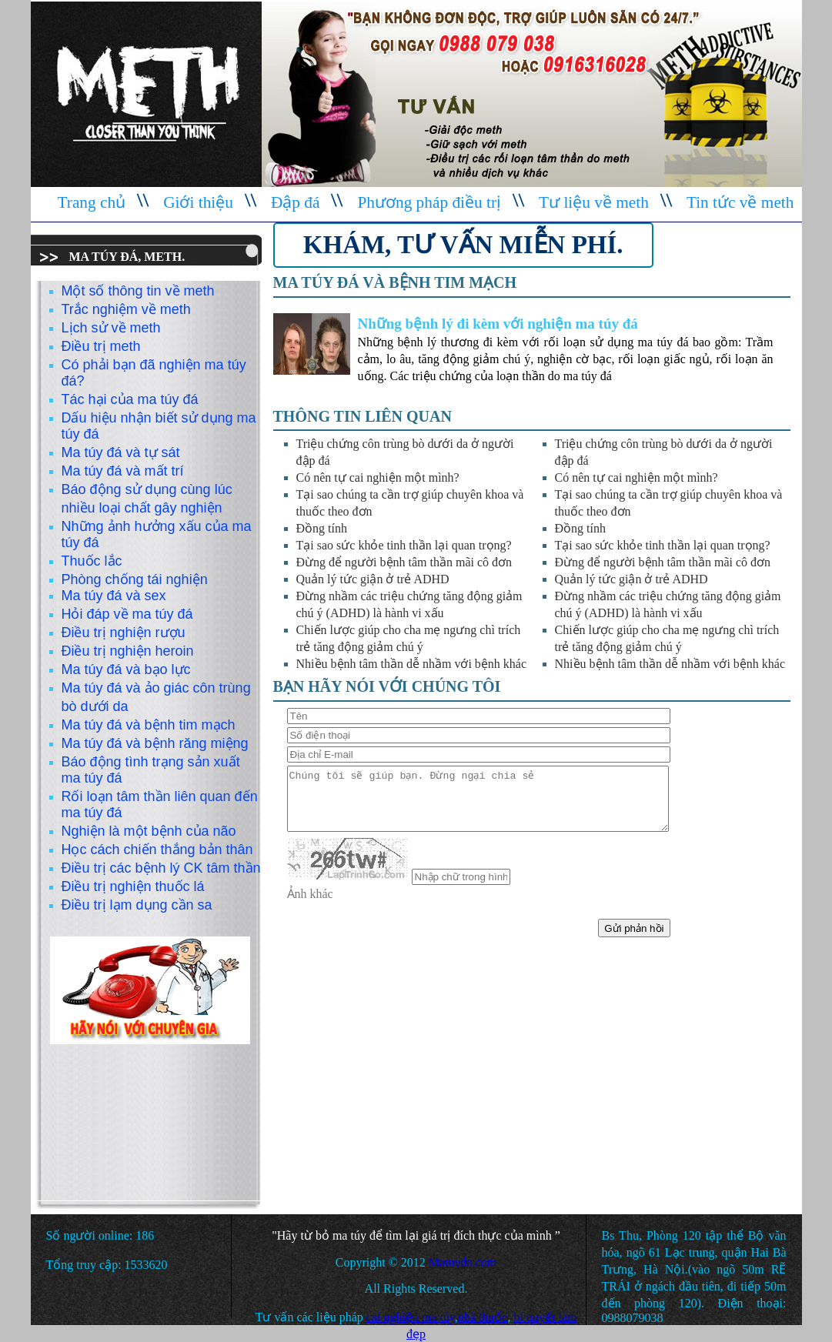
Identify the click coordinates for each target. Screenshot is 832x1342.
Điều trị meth (101, 346)
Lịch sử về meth (111, 328)
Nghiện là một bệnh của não (149, 831)
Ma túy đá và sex (114, 595)
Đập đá (295, 202)
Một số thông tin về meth (138, 291)
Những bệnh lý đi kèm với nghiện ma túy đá (498, 323)
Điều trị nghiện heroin (128, 651)
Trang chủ (92, 202)
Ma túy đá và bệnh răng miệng (155, 743)
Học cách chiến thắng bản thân (157, 849)
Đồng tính (321, 528)
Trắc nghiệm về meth (126, 309)
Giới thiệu (198, 202)
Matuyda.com (462, 1262)
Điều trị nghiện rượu (123, 632)
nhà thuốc (483, 1317)
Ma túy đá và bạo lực (126, 669)
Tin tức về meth (740, 202)
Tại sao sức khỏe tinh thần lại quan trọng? (404, 545)
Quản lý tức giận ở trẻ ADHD (372, 579)
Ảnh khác (310, 893)
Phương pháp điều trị (429, 202)
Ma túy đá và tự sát (121, 452)
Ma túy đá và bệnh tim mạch (149, 725)
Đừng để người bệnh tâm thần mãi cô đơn (404, 562)
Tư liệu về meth (594, 202)
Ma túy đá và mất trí (123, 471)
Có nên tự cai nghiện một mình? (377, 477)
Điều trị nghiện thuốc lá (133, 886)
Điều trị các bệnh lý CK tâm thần (161, 868)
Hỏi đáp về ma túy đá (127, 614)
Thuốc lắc (92, 561)
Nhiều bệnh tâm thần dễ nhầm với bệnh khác (411, 663)
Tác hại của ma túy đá (130, 399)
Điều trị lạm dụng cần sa (137, 905)
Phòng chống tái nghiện (135, 579)
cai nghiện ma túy (410, 1317)
